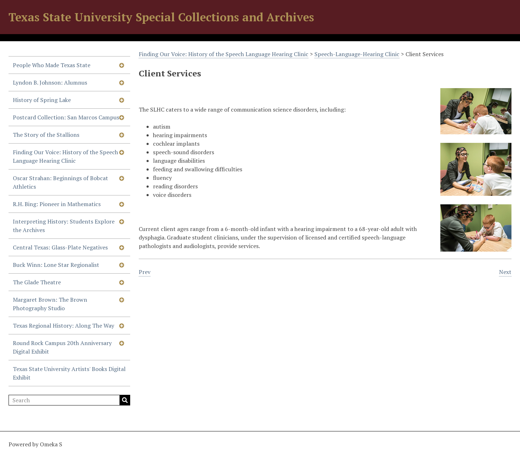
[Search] (69, 400)
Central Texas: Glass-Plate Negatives (60, 247)
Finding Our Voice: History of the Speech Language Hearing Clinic (65, 156)
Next (505, 272)
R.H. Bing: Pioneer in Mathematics (57, 204)
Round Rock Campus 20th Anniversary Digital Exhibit (62, 347)
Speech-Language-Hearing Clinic (356, 54)
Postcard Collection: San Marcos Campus (66, 117)
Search (125, 400)
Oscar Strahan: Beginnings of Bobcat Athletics (60, 182)
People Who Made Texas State (51, 65)
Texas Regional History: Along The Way (63, 325)
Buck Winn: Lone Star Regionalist (56, 265)
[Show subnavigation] (121, 65)
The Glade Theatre (37, 282)
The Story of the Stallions (46, 135)
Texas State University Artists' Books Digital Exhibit (69, 373)
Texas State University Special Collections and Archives (161, 17)
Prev (144, 272)
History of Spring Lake (42, 100)
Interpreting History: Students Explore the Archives (64, 225)
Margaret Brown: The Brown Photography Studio (50, 304)
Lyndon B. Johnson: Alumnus (50, 82)
